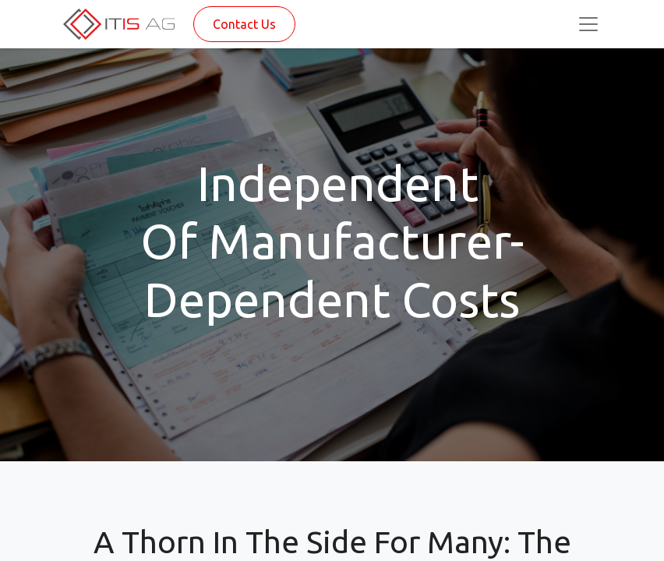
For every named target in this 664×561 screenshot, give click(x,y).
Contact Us (244, 24)
